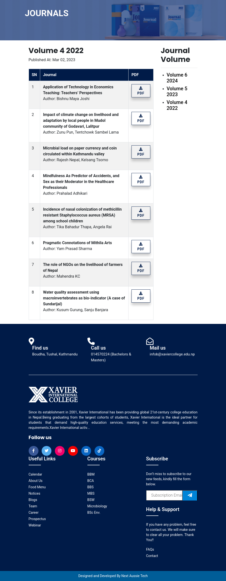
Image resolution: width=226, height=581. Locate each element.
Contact (152, 556)
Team (33, 506)
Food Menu (37, 487)
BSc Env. (93, 512)
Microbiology (97, 506)
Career (34, 512)
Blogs (33, 500)
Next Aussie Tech (134, 576)
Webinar (35, 525)
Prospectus (37, 519)
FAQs (150, 549)
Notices (34, 493)
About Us (36, 481)
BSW (91, 500)
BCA (90, 481)
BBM (91, 474)
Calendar (35, 474)
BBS (90, 487)
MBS (91, 493)
